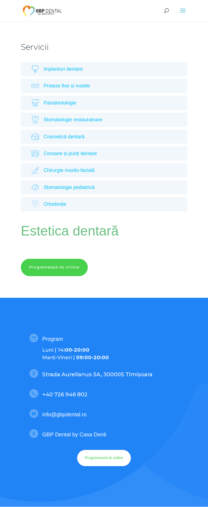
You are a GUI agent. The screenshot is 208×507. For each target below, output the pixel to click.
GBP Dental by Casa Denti (74, 434)
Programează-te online (54, 267)
